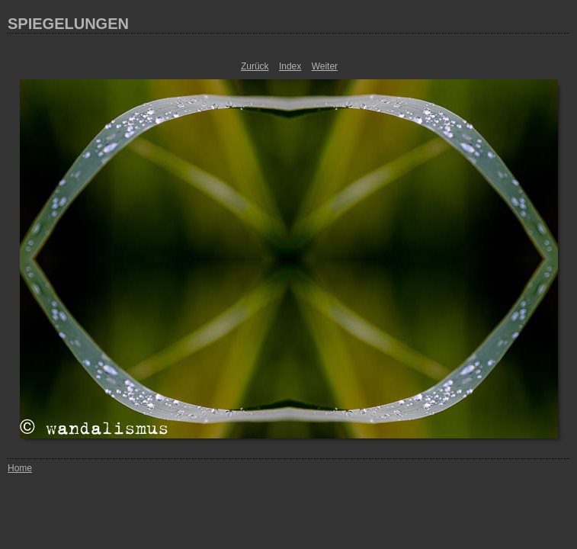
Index (290, 66)
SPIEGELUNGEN (68, 23)
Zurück (255, 66)
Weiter (325, 66)
